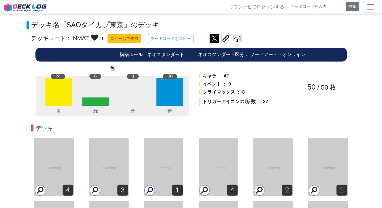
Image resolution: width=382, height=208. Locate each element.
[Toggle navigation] (371, 7)
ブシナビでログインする (257, 7)
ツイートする (214, 38)
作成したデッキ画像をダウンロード (237, 38)
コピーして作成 (124, 38)
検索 (352, 6)
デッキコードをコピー (170, 38)
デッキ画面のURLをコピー (225, 38)
